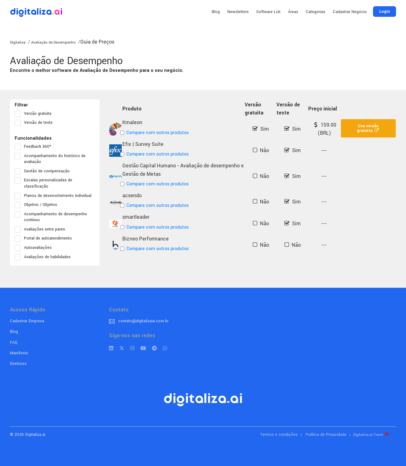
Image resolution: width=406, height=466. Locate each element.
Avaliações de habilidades (45, 257)
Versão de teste (36, 123)
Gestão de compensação (44, 171)
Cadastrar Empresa (27, 321)
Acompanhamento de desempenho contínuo (51, 217)
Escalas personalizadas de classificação (43, 183)
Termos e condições (279, 434)
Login (384, 11)
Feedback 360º (35, 147)
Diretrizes (18, 363)
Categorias (315, 12)
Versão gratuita (35, 114)
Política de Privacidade (326, 434)
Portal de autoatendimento (45, 238)
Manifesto (19, 353)
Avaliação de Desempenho (53, 42)
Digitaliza (18, 42)
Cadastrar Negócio (350, 12)
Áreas (293, 12)
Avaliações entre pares (42, 229)
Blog (216, 12)
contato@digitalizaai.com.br (143, 321)
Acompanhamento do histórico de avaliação (50, 159)
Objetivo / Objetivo (38, 205)
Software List (268, 12)
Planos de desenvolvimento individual (55, 196)
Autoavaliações (35, 248)
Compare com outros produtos (155, 132)
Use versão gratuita (368, 128)
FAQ (13, 342)
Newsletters (238, 12)
